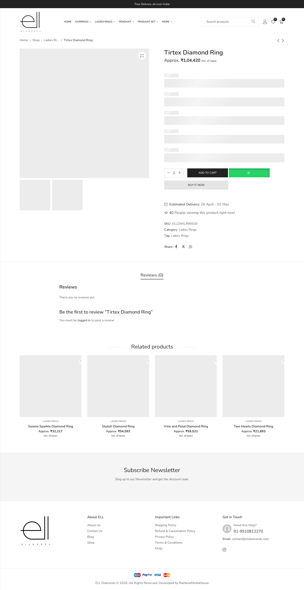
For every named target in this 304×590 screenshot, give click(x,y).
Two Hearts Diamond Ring (253, 426)
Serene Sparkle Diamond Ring (50, 426)
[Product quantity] (174, 173)
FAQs (159, 548)
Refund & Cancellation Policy (175, 531)
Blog (90, 537)
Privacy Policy (164, 537)
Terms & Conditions (168, 543)
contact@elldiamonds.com (250, 539)
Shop (36, 40)
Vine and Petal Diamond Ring (186, 426)
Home (24, 40)
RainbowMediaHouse (194, 583)
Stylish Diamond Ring (118, 426)
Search (253, 21)
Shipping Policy (165, 525)
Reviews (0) (152, 275)
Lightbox (142, 56)
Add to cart (208, 172)
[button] (249, 173)
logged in (84, 320)
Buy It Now (196, 185)
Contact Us (95, 531)
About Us (94, 525)
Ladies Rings (51, 40)
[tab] (152, 275)
